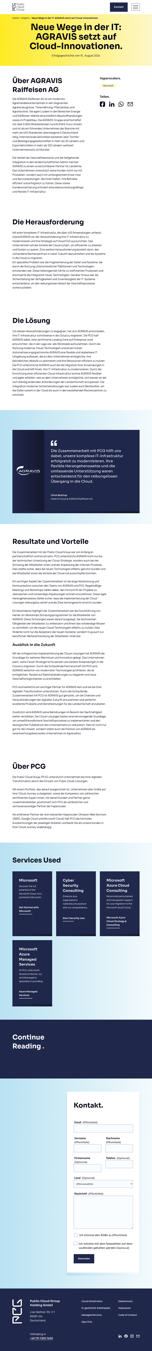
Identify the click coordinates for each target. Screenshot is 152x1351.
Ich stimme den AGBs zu (95, 1235)
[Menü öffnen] (136, 7)
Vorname (80, 1138)
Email (77, 1122)
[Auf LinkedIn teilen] (111, 104)
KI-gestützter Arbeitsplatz (95, 1307)
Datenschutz (125, 1301)
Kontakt (119, 6)
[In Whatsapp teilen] (121, 104)
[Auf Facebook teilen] (102, 104)
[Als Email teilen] (130, 104)
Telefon (110, 1158)
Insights (25, 18)
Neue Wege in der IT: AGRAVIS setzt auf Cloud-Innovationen (65, 18)
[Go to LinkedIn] (120, 1336)
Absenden (84, 1258)
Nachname (113, 1138)
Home (15, 18)
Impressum (124, 1307)
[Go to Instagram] (132, 1336)
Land (77, 1178)
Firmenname (82, 1158)
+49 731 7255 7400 (41, 1338)
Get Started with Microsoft (29, 913)
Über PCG (86, 1321)
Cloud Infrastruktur (92, 1301)
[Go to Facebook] (126, 1336)
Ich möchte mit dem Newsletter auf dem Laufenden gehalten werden (105, 1246)
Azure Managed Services (28, 997)
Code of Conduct (127, 1314)
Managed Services (91, 1314)
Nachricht (80, 1193)
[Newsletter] (138, 1336)
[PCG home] (18, 7)
